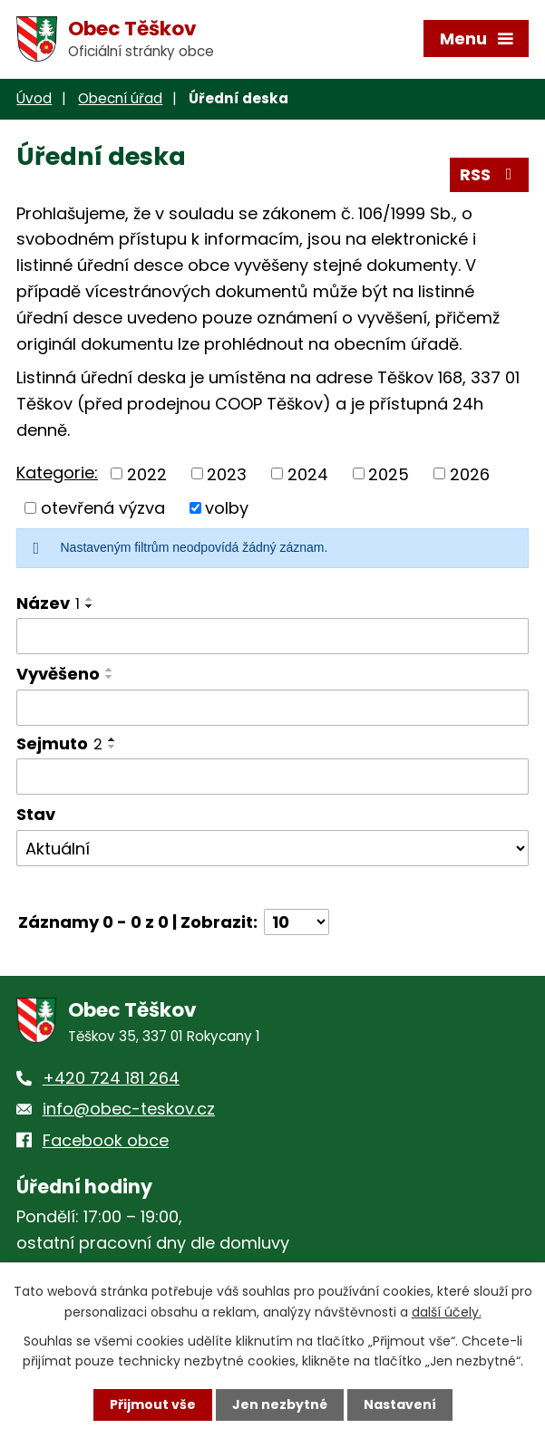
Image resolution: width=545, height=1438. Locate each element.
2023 (227, 473)
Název (48, 603)
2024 (307, 473)
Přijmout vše (153, 1404)
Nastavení (400, 1404)
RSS (490, 174)
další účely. (447, 1311)
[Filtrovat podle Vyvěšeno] (272, 708)
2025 (388, 473)
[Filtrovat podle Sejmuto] (272, 776)
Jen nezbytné (279, 1404)
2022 (147, 473)
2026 (470, 473)
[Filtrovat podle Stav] (272, 848)
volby (226, 508)
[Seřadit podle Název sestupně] (90, 606)
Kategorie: (57, 472)
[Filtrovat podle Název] (272, 636)
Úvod (34, 98)
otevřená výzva (103, 508)
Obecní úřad (120, 98)
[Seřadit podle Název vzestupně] (90, 599)
